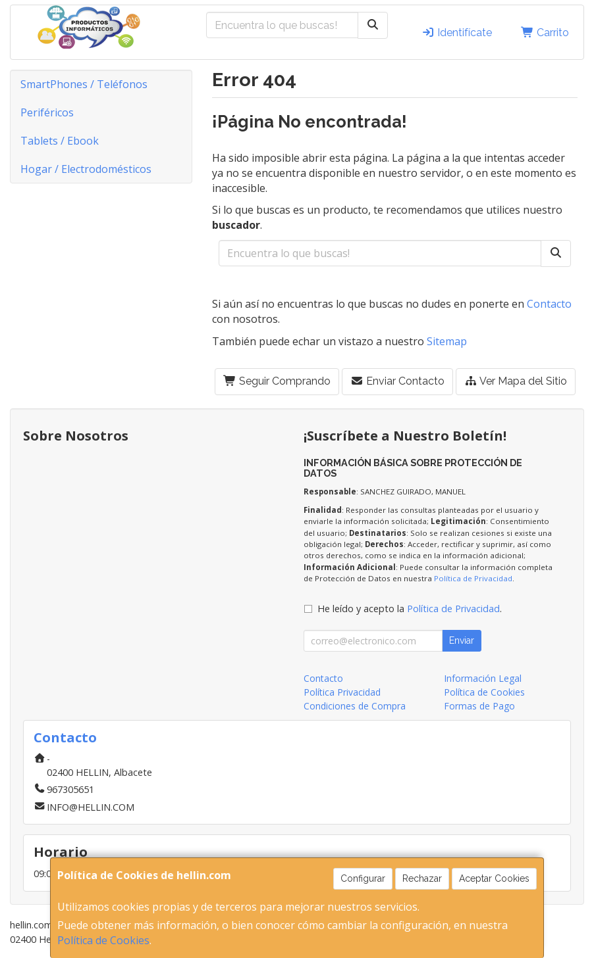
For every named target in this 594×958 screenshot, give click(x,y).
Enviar (461, 640)
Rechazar (422, 878)
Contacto (549, 304)
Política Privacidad (342, 692)
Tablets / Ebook (59, 140)
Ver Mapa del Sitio (515, 381)
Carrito (545, 32)
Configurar (362, 878)
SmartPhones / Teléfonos (84, 84)
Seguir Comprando (277, 381)
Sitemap (447, 341)
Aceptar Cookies (494, 878)
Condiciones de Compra (355, 706)
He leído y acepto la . (409, 608)
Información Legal (483, 678)
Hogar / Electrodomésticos (85, 169)
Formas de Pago (479, 706)
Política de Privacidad (473, 578)
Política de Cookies (103, 940)
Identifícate (456, 32)
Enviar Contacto (397, 381)
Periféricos (47, 112)
